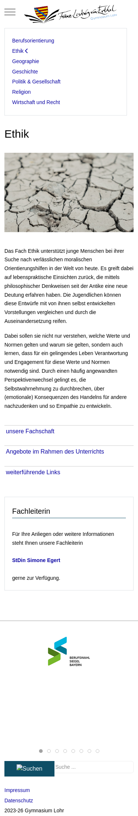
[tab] (41, 751)
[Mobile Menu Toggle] (9, 12)
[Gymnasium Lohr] (69, 12)
